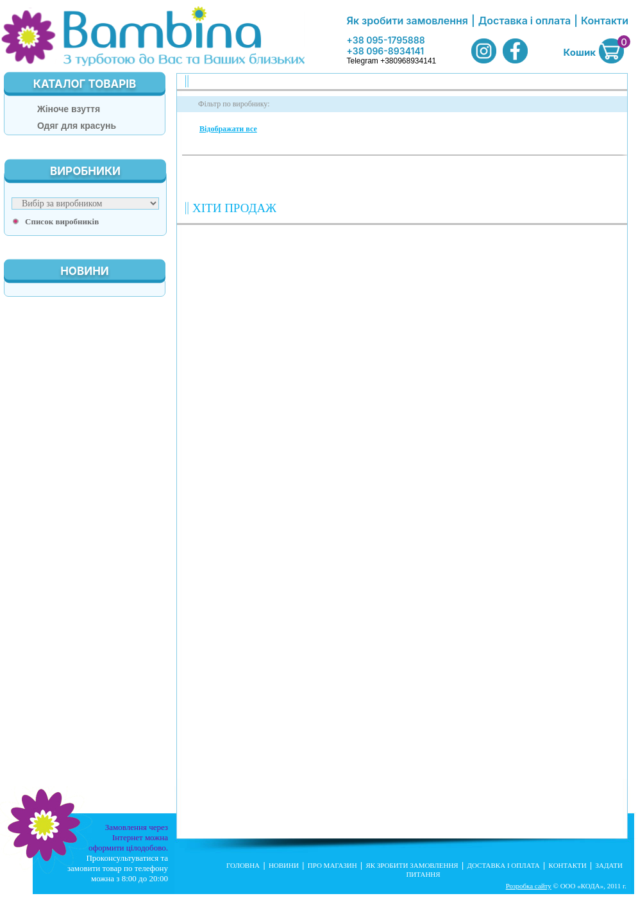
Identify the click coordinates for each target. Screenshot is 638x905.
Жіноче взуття (68, 109)
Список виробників (62, 221)
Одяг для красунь (76, 125)
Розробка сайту (528, 886)
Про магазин (332, 865)
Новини (284, 865)
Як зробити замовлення (407, 20)
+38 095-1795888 (385, 40)
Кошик (580, 52)
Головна (243, 865)
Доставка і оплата (524, 20)
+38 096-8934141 (385, 51)
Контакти (604, 20)
